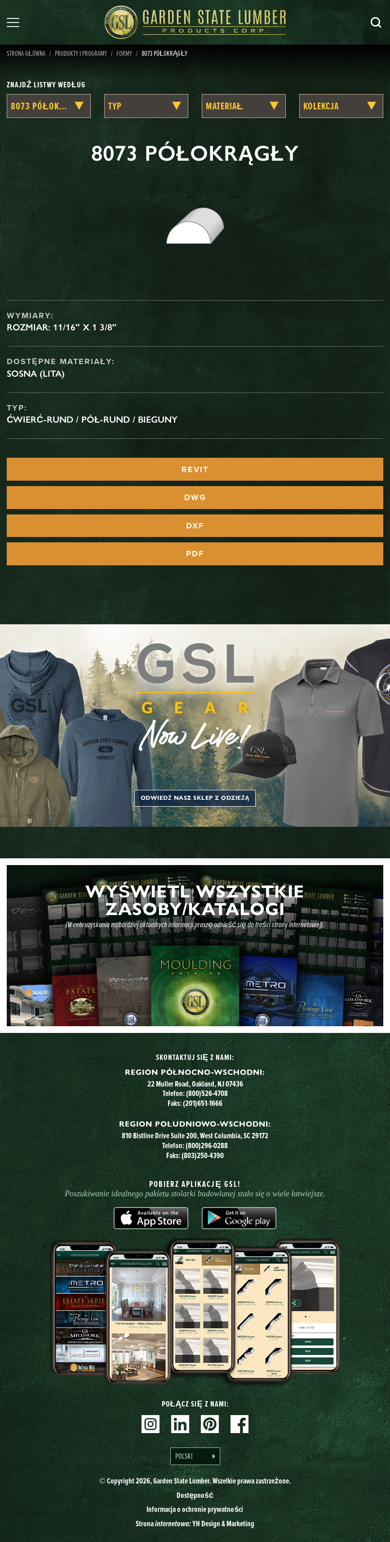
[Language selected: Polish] (195, 1456)
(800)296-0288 (207, 1145)
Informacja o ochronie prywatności (194, 1509)
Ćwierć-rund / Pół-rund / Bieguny (92, 419)
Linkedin (180, 1424)
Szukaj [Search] (376, 22)
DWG (195, 497)
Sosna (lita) (36, 373)
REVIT (195, 469)
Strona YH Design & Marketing (195, 1523)
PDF (195, 553)
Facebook (239, 1424)
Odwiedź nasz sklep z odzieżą (195, 798)
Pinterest (210, 1424)
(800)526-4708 (207, 1093)
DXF (195, 526)
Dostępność (195, 1495)
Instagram (151, 1424)
